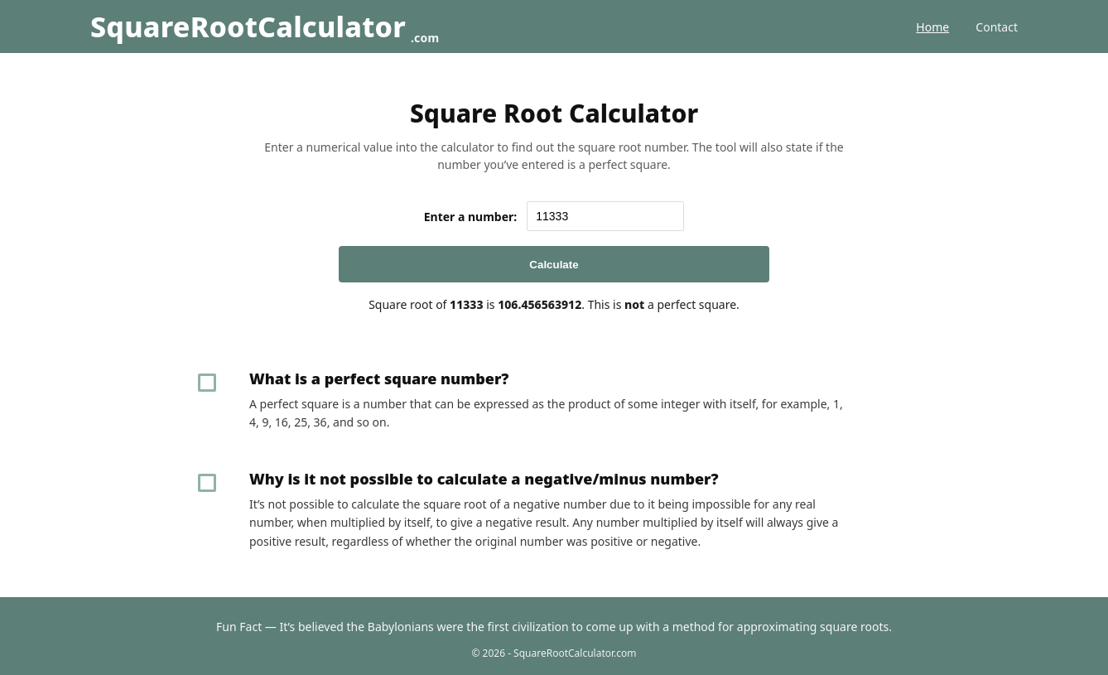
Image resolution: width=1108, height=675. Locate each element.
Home (932, 27)
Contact (997, 27)
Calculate (553, 264)
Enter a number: (471, 216)
